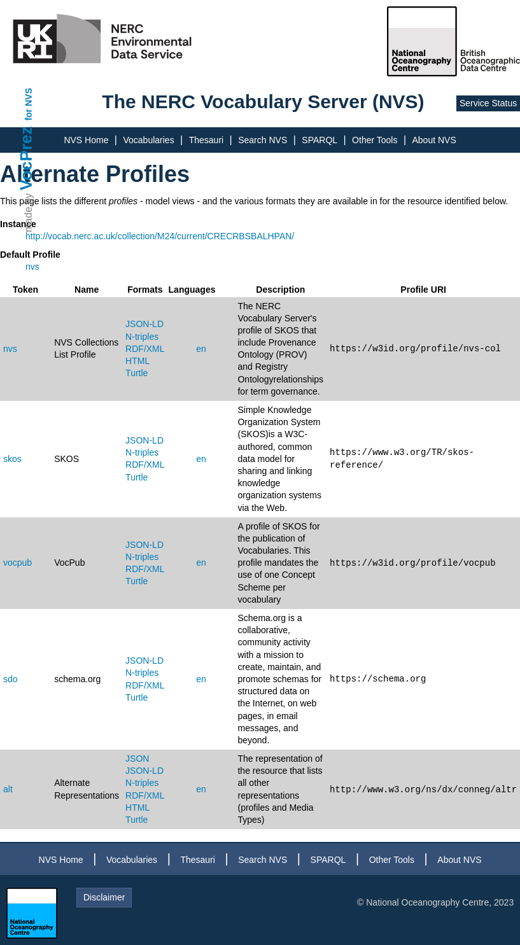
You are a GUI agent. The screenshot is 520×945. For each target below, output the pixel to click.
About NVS (434, 140)
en (201, 349)
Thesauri (206, 140)
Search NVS (262, 140)
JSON (137, 758)
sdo (10, 679)
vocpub (17, 562)
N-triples (141, 337)
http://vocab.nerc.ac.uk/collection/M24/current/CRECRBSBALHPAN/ (159, 236)
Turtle (136, 373)
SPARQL (319, 140)
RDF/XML (144, 349)
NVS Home (86, 140)
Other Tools (374, 140)
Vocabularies (148, 140)
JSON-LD (144, 324)
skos (12, 459)
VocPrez (26, 158)
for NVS (29, 104)
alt (8, 789)
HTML (137, 361)
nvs (32, 267)
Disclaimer (104, 897)
